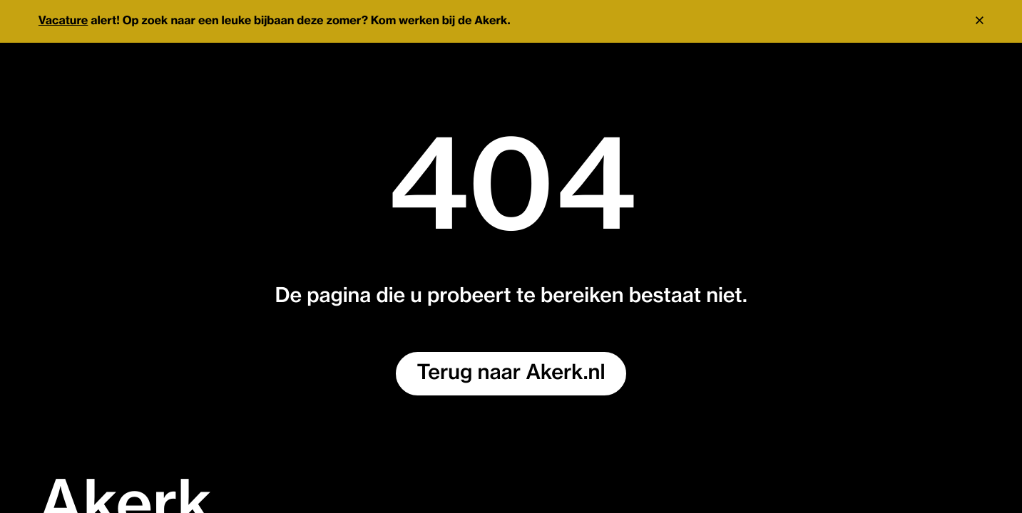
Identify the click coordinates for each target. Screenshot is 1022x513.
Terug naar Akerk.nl (511, 373)
